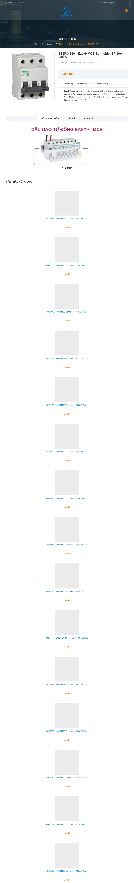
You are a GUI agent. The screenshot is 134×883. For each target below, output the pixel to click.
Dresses (8, 30)
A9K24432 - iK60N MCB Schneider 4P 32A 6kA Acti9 (67, 354)
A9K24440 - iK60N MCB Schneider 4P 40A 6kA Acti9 (67, 308)
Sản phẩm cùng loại (19, 181)
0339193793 (18, 3)
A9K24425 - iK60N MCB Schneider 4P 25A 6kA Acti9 (67, 399)
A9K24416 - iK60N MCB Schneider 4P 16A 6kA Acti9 (67, 490)
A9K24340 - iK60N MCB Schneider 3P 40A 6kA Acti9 (67, 763)
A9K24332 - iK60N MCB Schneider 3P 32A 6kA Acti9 (67, 808)
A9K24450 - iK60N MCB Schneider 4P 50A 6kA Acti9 (67, 263)
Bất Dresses (10, 33)
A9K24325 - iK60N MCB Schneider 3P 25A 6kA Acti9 (67, 854)
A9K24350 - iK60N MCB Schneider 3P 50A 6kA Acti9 (67, 718)
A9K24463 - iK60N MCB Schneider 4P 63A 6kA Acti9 (67, 218)
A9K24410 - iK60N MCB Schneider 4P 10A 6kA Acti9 (67, 581)
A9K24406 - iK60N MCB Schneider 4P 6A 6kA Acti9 (67, 627)
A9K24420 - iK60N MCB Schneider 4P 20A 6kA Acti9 (67, 445)
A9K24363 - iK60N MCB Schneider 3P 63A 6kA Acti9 (67, 672)
